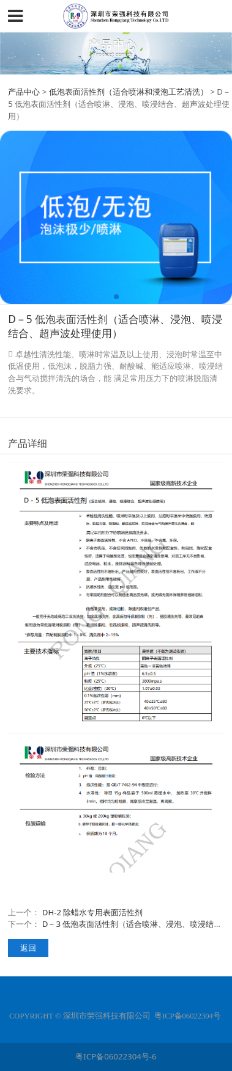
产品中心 (24, 91)
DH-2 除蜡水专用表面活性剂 (92, 912)
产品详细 (27, 443)
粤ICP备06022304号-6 (115, 1056)
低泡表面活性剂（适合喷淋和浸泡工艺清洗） (128, 91)
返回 (28, 947)
